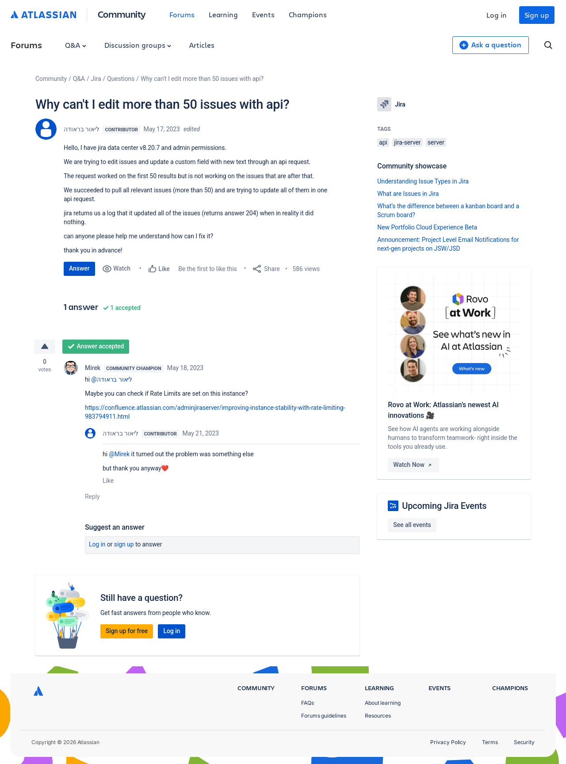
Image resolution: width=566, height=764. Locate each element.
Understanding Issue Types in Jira (423, 181)
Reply (92, 496)
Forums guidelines (323, 715)
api (383, 142)
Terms (490, 742)
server (436, 142)
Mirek (92, 367)
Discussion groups (138, 45)
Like (108, 480)
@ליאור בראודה (111, 379)
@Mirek (119, 454)
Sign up (536, 14)
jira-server (407, 142)
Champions (308, 14)
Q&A (75, 45)
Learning (223, 14)
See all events (412, 524)
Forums (182, 14)
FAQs (307, 702)
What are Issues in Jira (408, 193)
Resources (378, 715)
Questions (120, 78)
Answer (79, 268)
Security (524, 742)
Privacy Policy (448, 742)
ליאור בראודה (81, 129)
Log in (496, 14)
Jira (96, 78)
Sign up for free (127, 630)
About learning (383, 702)
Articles (201, 45)
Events (263, 14)
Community (122, 14)
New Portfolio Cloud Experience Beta (427, 227)
